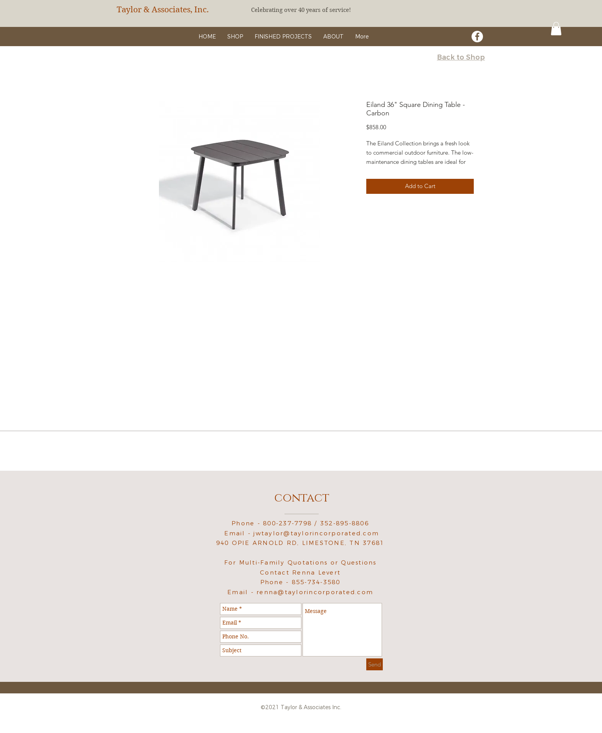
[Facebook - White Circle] (477, 36)
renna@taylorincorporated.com (314, 592)
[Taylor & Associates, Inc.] (168, 9)
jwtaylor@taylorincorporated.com (316, 533)
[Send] (374, 664)
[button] (556, 28)
